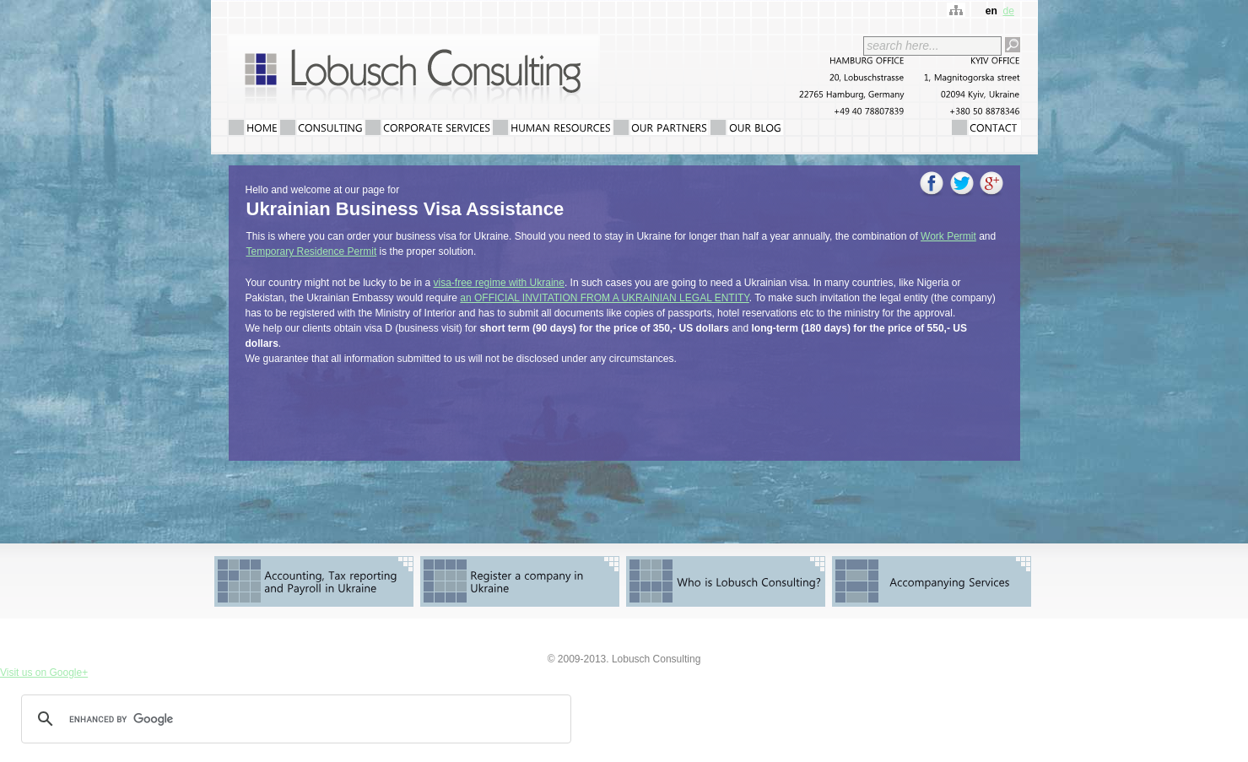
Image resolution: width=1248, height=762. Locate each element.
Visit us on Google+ (44, 672)
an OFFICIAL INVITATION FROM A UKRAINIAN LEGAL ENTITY (604, 298)
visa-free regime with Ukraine (499, 283)
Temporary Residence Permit (311, 251)
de (1007, 11)
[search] (293, 719)
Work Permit (948, 236)
